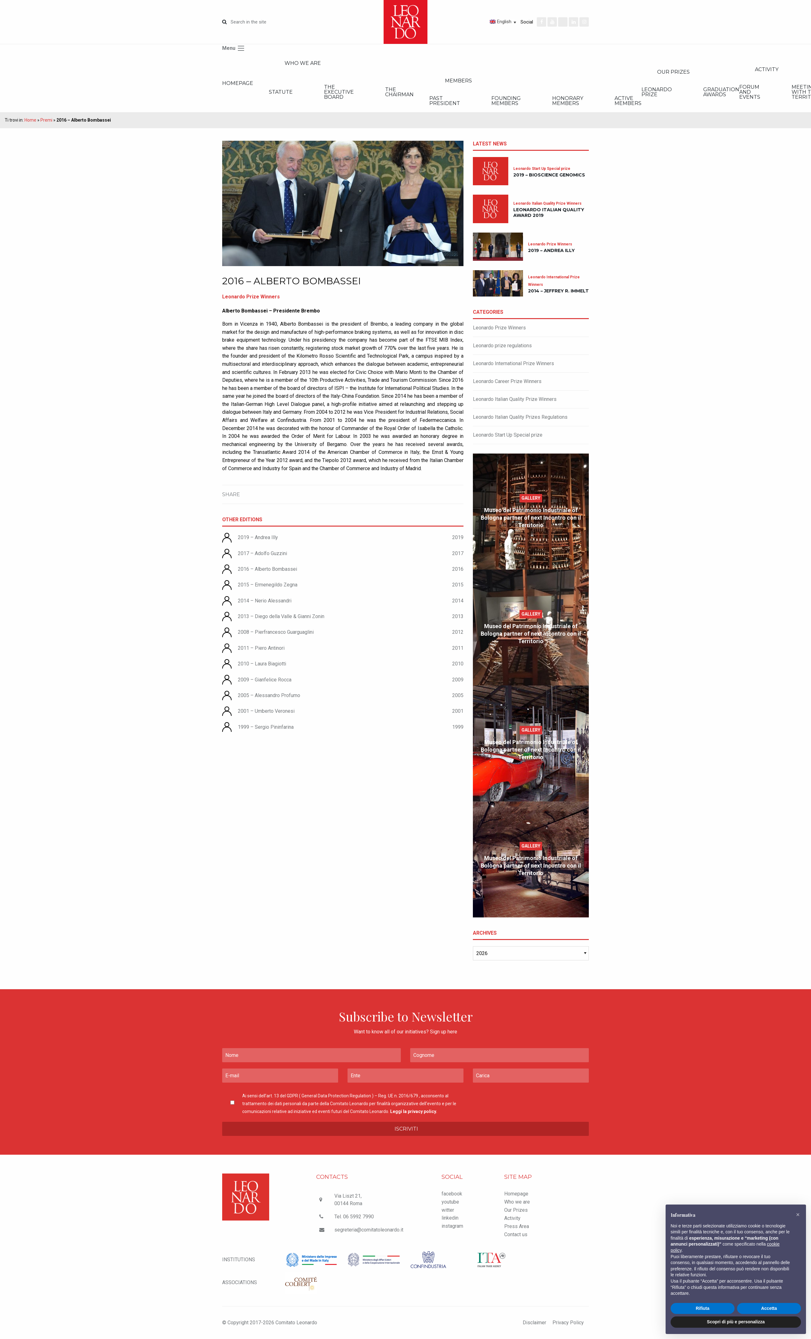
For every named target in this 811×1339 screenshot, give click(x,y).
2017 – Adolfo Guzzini (262, 553)
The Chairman (399, 92)
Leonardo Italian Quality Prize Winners (515, 399)
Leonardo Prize (656, 92)
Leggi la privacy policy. (413, 1111)
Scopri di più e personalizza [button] (736, 1321)
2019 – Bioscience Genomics (549, 175)
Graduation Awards (721, 92)
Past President (444, 100)
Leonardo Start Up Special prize (507, 435)
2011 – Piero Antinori (261, 648)
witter (448, 1210)
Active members (628, 100)
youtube (450, 1202)
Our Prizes (673, 72)
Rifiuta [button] (702, 1308)
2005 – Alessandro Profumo (269, 695)
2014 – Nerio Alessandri (264, 601)
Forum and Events (749, 92)
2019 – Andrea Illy (258, 537)
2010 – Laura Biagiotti (262, 664)
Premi (46, 120)
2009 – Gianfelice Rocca (264, 680)
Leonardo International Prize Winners (513, 363)
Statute (281, 92)
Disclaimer (534, 1323)
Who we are (303, 63)
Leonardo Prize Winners (499, 328)
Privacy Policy (568, 1323)
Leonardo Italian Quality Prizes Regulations (520, 417)
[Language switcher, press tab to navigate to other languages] (480, 22)
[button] (798, 1215)
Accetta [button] (769, 1308)
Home (30, 120)
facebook (452, 1194)
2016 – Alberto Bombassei (267, 569)
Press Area (516, 1226)
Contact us (515, 1234)
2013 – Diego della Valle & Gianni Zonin (281, 616)
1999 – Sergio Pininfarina (266, 727)
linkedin (450, 1218)
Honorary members (567, 100)
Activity (512, 1218)
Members (458, 81)
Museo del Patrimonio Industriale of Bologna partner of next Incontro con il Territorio (531, 517)
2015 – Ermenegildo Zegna (267, 585)
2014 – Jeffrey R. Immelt (558, 291)
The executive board (339, 92)
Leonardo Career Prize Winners (507, 381)
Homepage (237, 83)
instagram (452, 1226)
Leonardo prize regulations (502, 346)
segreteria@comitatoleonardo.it (368, 1230)
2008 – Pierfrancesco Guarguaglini (276, 632)
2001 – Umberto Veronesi (266, 711)
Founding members (506, 100)
